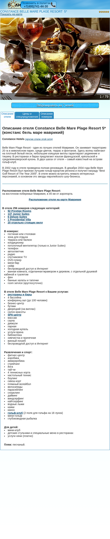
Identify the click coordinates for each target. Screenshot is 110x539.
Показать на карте (11, 14)
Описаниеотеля (7, 115)
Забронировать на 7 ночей (55, 105)
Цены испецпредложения (27, 115)
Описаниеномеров (47, 115)
